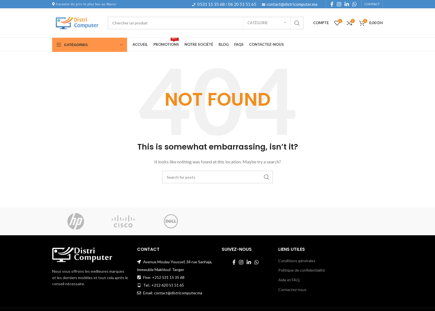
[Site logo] (77, 22)
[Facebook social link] (332, 4)
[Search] (206, 23)
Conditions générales (296, 260)
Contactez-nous (292, 289)
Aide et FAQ (289, 279)
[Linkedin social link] (347, 4)
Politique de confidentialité (301, 270)
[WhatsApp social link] (354, 4)
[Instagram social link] (339, 4)
